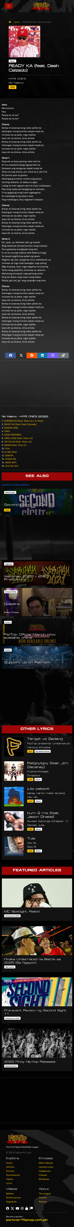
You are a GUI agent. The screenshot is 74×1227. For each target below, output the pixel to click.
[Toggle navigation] (9, 6)
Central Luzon (46, 1166)
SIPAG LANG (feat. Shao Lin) (18, 438)
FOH (7, 448)
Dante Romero (11, 1066)
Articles (10, 1166)
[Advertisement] (37, 383)
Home (9, 1162)
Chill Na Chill (11, 465)
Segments (11, 1201)
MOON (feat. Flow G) (15, 445)
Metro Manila (46, 1162)
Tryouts (43, 1197)
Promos (43, 1201)
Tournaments (13, 1175)
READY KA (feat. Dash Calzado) (20, 424)
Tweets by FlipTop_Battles (15, 484)
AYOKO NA (10, 458)
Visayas (43, 1175)
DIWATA (9, 455)
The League (45, 1193)
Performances (13, 1197)
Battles (10, 1193)
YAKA (7, 431)
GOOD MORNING (12, 434)
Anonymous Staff (12, 916)
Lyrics (17, 22)
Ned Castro (9, 967)
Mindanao (44, 1179)
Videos (9, 1179)
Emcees (10, 1170)
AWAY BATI (11, 462)
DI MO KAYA (11, 452)
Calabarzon (45, 1170)
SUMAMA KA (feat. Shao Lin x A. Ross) (23, 420)
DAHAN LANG (11, 427)
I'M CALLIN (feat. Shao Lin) (18, 441)
